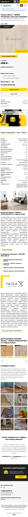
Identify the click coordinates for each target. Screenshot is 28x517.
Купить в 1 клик (14, 93)
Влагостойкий (19, 159)
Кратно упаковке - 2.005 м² (9, 56)
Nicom (14, 514)
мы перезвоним (17, 456)
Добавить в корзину (14, 89)
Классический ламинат (23, 162)
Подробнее (3, 124)
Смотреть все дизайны (7, 249)
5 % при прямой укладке (9, 75)
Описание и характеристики (8, 132)
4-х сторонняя (24, 182)
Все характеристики (5, 105)
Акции (18, 132)
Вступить (21, 476)
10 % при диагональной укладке (11, 78)
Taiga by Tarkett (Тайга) (23, 140)
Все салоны (3, 499)
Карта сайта (21, 509)
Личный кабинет (23, 1)
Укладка (23, 132)
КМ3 (26, 177)
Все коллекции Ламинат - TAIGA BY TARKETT (11, 330)
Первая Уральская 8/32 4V (22, 138)
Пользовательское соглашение (10, 509)
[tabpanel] (14, 118)
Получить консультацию (6, 494)
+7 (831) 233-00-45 (5, 1)
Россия (25, 168)
